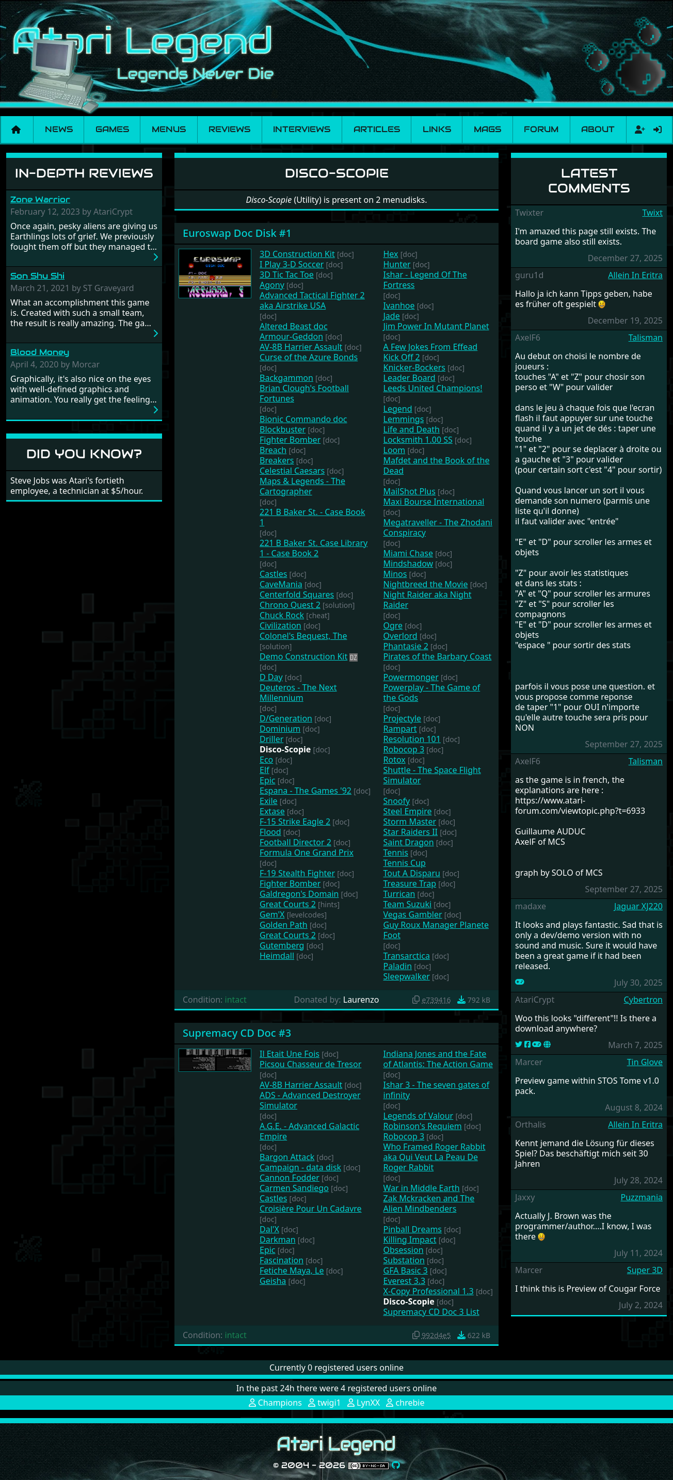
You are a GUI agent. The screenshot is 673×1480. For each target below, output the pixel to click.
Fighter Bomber (290, 440)
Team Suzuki (407, 904)
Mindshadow (408, 563)
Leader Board (409, 378)
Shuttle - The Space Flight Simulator (432, 775)
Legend (397, 409)
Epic (268, 780)
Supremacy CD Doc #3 (237, 1033)
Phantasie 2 (405, 646)
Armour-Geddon (291, 336)
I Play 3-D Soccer (292, 264)
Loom (394, 450)
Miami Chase (408, 553)
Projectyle (402, 718)
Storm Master (410, 821)
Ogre (393, 625)
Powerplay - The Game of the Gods (431, 692)
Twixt (652, 212)
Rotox (394, 759)
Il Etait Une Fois (289, 1054)
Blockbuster (283, 429)
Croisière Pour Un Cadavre (311, 1208)
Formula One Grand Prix (307, 852)
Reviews (229, 129)
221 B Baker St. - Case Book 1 (312, 517)
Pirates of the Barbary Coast (437, 656)
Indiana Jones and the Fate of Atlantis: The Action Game (438, 1059)
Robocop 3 (404, 749)
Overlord (400, 636)
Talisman (646, 337)
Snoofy (396, 801)
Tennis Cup (404, 862)
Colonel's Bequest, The (303, 636)
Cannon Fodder (289, 1177)
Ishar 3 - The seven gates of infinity (436, 1090)
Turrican (399, 894)
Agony (272, 285)
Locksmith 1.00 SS (418, 440)
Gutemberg (282, 945)
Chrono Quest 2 (290, 605)
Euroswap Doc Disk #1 (237, 233)
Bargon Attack (287, 1157)
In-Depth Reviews (84, 173)
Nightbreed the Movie (425, 584)
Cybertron (643, 999)
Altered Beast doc (294, 326)
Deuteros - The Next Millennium (298, 692)
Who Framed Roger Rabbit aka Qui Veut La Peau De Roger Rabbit (434, 1156)
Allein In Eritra (635, 275)
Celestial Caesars (292, 470)
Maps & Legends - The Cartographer (302, 486)
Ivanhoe (399, 305)
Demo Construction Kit (303, 656)
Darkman (278, 1239)
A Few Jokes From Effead (430, 347)
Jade (391, 316)
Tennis (395, 852)
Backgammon (286, 378)
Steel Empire (407, 811)
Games (112, 129)
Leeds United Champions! (433, 388)
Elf (264, 770)
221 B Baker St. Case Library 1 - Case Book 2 (313, 548)
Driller (271, 739)
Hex (390, 254)
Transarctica (406, 956)
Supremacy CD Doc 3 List (431, 1312)
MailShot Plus (409, 491)
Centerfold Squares (297, 594)
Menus (169, 129)
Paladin (397, 966)
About (598, 129)
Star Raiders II (410, 832)
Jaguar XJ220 (638, 906)
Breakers (277, 460)
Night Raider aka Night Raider (427, 599)
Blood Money (39, 352)
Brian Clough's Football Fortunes (304, 393)
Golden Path (284, 925)
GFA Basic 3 (405, 1270)
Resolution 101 (412, 739)
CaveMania (281, 584)
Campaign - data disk (300, 1167)
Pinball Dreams (412, 1229)
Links (437, 129)
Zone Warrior (40, 199)
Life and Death (411, 429)
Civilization (280, 625)
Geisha (273, 1281)
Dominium (280, 728)
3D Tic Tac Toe (287, 274)
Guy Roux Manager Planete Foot (436, 930)
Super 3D (645, 1270)
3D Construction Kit (297, 254)
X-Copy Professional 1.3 (428, 1291)
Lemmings (403, 419)
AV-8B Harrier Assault (301, 347)
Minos (395, 574)
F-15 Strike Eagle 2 (295, 821)
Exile (269, 801)
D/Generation (286, 718)
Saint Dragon (408, 842)
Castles (273, 574)
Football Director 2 (295, 842)
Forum (541, 129)
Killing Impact (410, 1239)
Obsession (403, 1250)
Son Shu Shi (37, 276)
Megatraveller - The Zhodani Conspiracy (437, 527)
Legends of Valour (418, 1116)
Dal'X (269, 1229)
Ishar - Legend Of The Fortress (425, 279)
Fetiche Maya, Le (292, 1270)
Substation (404, 1260)
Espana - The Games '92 (305, 790)
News (59, 129)
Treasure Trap (410, 883)
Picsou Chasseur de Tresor (310, 1064)
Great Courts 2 (288, 904)
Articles (377, 129)
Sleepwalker (406, 976)
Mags (487, 129)
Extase (272, 811)
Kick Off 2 (401, 357)
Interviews (301, 129)
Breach (273, 450)
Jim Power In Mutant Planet (436, 326)
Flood (270, 832)
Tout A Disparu (411, 873)
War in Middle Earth (421, 1188)
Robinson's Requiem (422, 1126)
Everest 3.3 (404, 1281)
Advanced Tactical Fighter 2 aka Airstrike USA (312, 300)
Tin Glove (645, 1062)
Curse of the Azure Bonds (309, 357)
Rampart (400, 728)
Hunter (397, 264)
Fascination (281, 1260)
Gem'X (272, 914)
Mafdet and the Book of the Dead (436, 465)
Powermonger (411, 677)
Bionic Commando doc (303, 419)
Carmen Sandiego (294, 1188)
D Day (271, 677)
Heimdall (277, 956)
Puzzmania (641, 1197)
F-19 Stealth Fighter (297, 873)
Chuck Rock (282, 615)
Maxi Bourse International (434, 501)
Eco (266, 759)
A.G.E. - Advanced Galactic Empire (309, 1131)
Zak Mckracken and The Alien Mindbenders (429, 1203)
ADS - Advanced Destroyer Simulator (310, 1100)
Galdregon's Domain (299, 894)
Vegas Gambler (412, 914)
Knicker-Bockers (414, 367)
